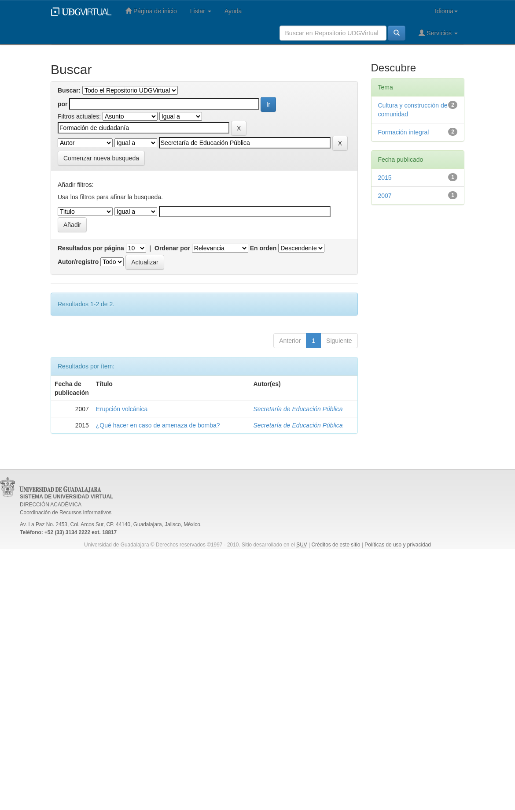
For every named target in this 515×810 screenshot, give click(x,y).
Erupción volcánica (122, 408)
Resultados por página (91, 248)
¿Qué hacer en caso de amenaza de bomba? (158, 425)
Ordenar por (172, 248)
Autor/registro (78, 261)
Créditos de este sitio (335, 545)
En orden (263, 248)
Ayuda (233, 11)
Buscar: (69, 90)
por (63, 104)
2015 (385, 177)
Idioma (446, 11)
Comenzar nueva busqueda (101, 158)
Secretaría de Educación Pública (298, 408)
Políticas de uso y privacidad (397, 545)
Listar (200, 11)
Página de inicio (151, 11)
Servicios (438, 33)
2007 (385, 195)
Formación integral (403, 132)
